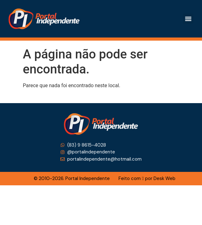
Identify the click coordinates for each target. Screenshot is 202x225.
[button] (188, 18)
